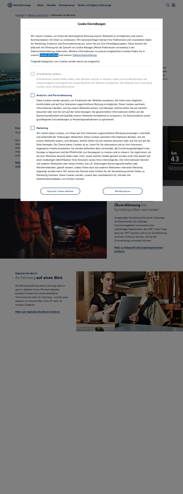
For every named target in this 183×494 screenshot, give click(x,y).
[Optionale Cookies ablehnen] (60, 191)
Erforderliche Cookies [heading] (46, 74)
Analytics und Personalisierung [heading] (51, 95)
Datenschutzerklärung (85, 55)
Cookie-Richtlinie (49, 55)
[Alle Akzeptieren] (123, 191)
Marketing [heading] (39, 128)
